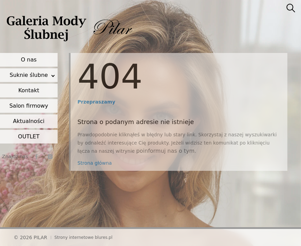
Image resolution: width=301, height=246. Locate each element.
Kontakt (28, 90)
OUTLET (29, 136)
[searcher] (291, 8)
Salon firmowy (28, 105)
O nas (28, 59)
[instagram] (50, 156)
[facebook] (36, 156)
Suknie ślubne (29, 75)
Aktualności (28, 121)
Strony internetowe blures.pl (83, 237)
